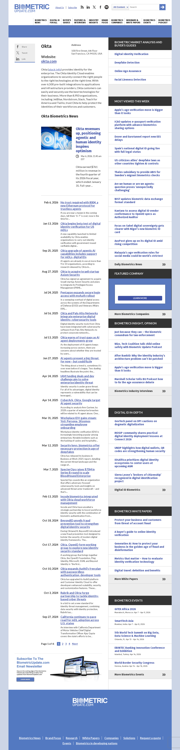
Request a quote (150, 738)
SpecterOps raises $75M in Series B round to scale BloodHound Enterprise (78, 472)
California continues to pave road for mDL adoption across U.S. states (80, 620)
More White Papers (126, 579)
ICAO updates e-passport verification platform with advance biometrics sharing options (138, 125)
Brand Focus (105, 21)
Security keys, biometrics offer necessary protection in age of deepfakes (80, 448)
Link (23, 59)
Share (24, 46)
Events (67, 743)
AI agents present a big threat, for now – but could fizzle (80, 360)
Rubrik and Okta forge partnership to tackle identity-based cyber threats (80, 596)
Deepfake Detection (127, 62)
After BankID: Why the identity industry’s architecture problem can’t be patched (140, 357)
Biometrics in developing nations (96, 743)
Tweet (24, 53)
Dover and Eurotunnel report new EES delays (138, 138)
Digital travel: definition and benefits (137, 570)
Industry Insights (93, 21)
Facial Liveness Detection (130, 79)
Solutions (129, 738)
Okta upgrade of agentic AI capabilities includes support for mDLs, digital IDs (79, 254)
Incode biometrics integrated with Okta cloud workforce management (79, 499)
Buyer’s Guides (67, 21)
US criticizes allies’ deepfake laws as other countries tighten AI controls (137, 162)
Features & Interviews (80, 21)
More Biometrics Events (129, 674)
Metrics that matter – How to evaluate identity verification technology (139, 560)
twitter (94, 7)
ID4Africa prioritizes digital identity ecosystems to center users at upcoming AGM (137, 463)
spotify (107, 7)
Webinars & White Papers (133, 21)
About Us (59, 7)
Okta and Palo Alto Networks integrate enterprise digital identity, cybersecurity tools (79, 316)
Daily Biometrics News (128, 264)
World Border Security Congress (140, 664)
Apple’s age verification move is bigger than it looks (139, 111)
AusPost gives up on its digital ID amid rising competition (138, 242)
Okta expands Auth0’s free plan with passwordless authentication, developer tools (81, 572)
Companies (111, 738)
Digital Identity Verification (131, 54)
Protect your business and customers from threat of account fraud (138, 521)
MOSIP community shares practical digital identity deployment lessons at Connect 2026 (138, 436)
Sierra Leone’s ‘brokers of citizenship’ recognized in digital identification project (138, 478)
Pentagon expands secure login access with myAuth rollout (80, 294)
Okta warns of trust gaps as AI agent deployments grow (80, 339)
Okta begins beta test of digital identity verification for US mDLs (80, 227)
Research (72, 738)
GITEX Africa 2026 (140, 611)
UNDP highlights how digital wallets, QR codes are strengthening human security (140, 449)
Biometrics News (41, 21)
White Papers (91, 738)
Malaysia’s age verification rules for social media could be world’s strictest (139, 254)
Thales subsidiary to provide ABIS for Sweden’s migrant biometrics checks (137, 174)
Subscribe (72, 7)
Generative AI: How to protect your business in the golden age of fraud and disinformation (139, 547)
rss (82, 7)
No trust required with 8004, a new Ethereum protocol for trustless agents (79, 205)
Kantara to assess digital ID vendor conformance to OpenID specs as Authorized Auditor (137, 214)
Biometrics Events (149, 21)
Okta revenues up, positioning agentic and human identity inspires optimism (88, 140)
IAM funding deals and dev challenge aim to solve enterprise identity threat (77, 379)
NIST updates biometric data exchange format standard (139, 201)
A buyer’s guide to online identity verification (135, 533)
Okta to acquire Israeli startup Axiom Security (80, 273)
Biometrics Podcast (164, 21)
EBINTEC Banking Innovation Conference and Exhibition (140, 651)
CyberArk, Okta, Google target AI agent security (80, 401)
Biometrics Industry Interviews (134, 391)
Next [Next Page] (75, 643)
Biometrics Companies (117, 21)
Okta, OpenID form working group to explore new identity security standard (79, 548)
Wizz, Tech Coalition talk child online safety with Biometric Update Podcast (138, 345)
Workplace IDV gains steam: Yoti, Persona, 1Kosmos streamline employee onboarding (79, 422)
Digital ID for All (55, 21)
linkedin (88, 7)
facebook (100, 7)
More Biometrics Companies (132, 314)
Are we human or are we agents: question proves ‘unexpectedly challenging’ (134, 187)
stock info (55, 69)
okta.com (49, 61)
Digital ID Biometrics (127, 489)
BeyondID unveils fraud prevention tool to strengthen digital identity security (80, 523)
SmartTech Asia (140, 622)
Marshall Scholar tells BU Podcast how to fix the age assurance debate (139, 381)
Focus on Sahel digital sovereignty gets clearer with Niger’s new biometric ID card (139, 229)
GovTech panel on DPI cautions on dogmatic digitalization (136, 423)
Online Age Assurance (128, 71)
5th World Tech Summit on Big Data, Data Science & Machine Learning (140, 636)
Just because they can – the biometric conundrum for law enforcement (138, 333)
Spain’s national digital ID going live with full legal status (137, 150)
